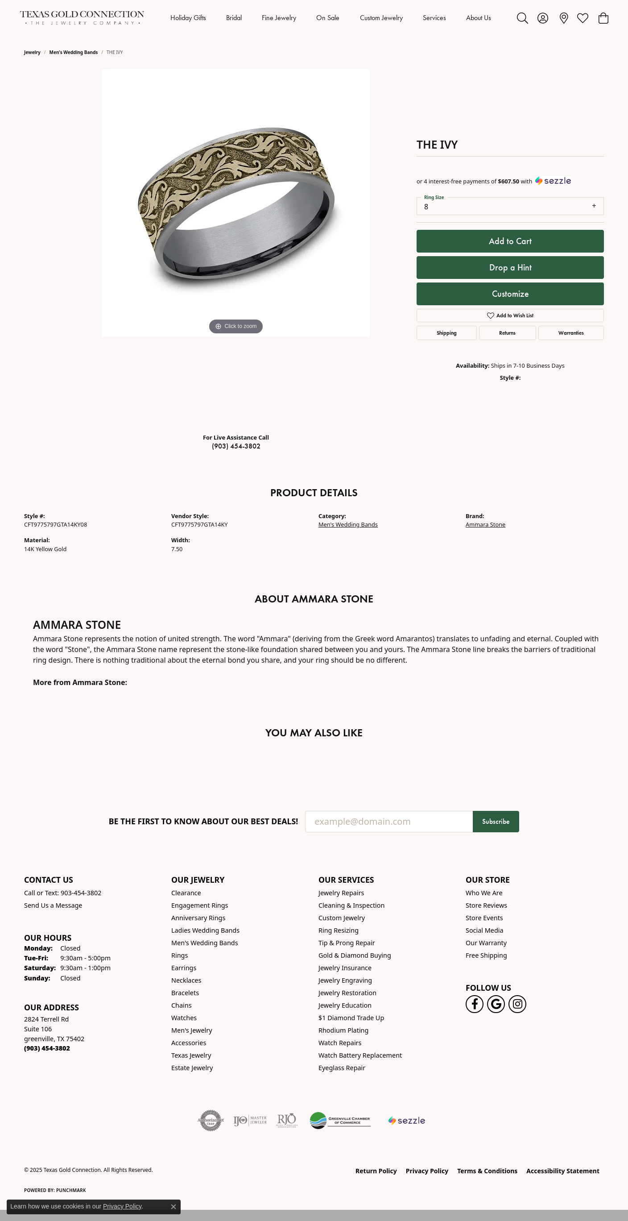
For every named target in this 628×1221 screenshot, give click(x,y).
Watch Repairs (339, 1042)
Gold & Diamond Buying (354, 955)
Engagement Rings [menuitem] (199, 905)
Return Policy (376, 1171)
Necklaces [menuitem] (186, 980)
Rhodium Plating (343, 1030)
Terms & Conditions (487, 1171)
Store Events (484, 918)
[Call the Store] (47, 1048)
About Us (478, 17)
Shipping (447, 332)
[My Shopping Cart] (602, 18)
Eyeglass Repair (341, 1067)
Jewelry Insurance (345, 968)
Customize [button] (510, 293)
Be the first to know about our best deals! (203, 821)
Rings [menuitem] (179, 955)
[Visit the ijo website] (250, 1120)
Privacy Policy (427, 1171)
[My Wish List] (582, 18)
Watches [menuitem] (184, 1017)
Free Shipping (486, 955)
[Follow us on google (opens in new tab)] (496, 1004)
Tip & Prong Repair (346, 943)
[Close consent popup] (173, 1206)
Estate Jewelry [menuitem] (192, 1067)
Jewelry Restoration (347, 992)
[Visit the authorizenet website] (211, 1120)
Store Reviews (486, 905)
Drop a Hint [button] (510, 267)
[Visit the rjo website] (287, 1120)
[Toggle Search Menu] (522, 18)
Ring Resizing (338, 930)
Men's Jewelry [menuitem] (191, 1030)
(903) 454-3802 (236, 446)
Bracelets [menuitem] (185, 992)
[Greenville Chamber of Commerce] (340, 1120)
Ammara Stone (485, 524)
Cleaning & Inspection (351, 905)
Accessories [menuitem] (188, 1042)
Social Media (485, 930)
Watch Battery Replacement (360, 1055)
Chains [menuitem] (181, 1005)
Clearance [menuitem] (186, 893)
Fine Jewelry (279, 17)
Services (434, 17)
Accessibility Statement (562, 1171)
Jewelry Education (345, 1005)
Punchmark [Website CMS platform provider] (71, 1190)
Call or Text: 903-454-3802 (63, 893)
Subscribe (496, 821)
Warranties (571, 332)
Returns (507, 332)
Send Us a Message (53, 905)
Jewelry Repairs (341, 893)
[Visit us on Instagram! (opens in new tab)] (517, 1004)
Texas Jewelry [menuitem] (191, 1055)
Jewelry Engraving (345, 980)
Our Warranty (486, 943)
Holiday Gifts (188, 17)
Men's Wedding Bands (74, 52)
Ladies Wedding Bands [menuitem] (205, 930)
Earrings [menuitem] (183, 968)
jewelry (32, 52)
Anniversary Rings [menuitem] (198, 918)
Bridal (234, 17)
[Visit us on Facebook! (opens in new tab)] (474, 1004)
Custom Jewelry (381, 17)
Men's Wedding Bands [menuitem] (204, 943)
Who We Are (484, 893)
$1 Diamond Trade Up (351, 1017)
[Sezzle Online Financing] (407, 1120)
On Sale (327, 17)
